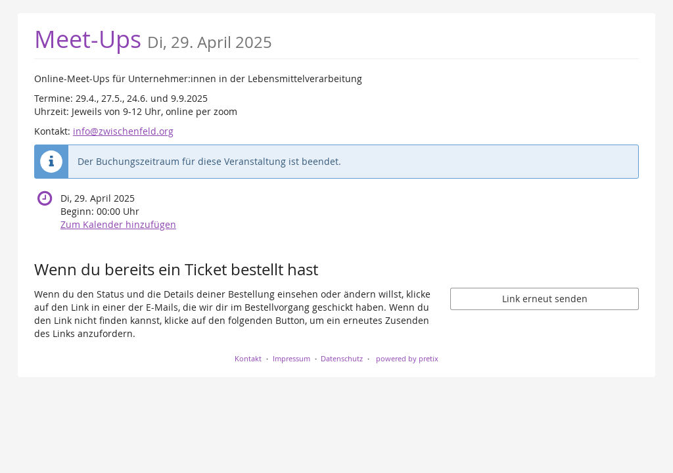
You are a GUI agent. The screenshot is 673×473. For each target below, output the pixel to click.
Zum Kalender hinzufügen (118, 224)
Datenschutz (342, 358)
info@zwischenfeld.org (123, 131)
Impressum (291, 358)
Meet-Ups (153, 39)
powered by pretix (407, 358)
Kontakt (248, 358)
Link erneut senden (545, 298)
